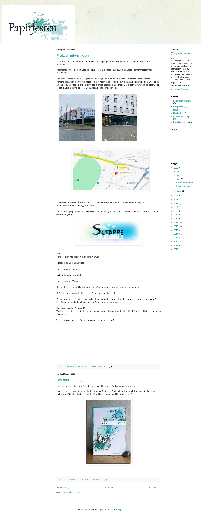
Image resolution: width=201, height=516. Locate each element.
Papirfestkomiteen (182, 54)
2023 (176, 199)
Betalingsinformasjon (182, 101)
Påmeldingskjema (181, 122)
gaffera (103, 509)
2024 (176, 196)
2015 (176, 230)
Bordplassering (179, 106)
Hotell (175, 110)
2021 (176, 207)
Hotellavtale (178, 113)
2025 (176, 168)
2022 (176, 203)
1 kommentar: (96, 480)
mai (178, 175)
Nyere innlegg (63, 487)
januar (179, 191)
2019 (176, 215)
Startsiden (109, 487)
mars (178, 179)
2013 (176, 238)
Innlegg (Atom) (74, 492)
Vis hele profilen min (179, 89)
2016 (176, 226)
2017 (176, 222)
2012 (176, 241)
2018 (176, 219)
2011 (176, 245)
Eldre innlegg (154, 487)
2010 (176, 249)
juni (178, 171)
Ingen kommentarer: (98, 366)
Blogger (119, 509)
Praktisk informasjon (72, 55)
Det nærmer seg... (70, 380)
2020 (176, 211)
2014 (176, 234)
